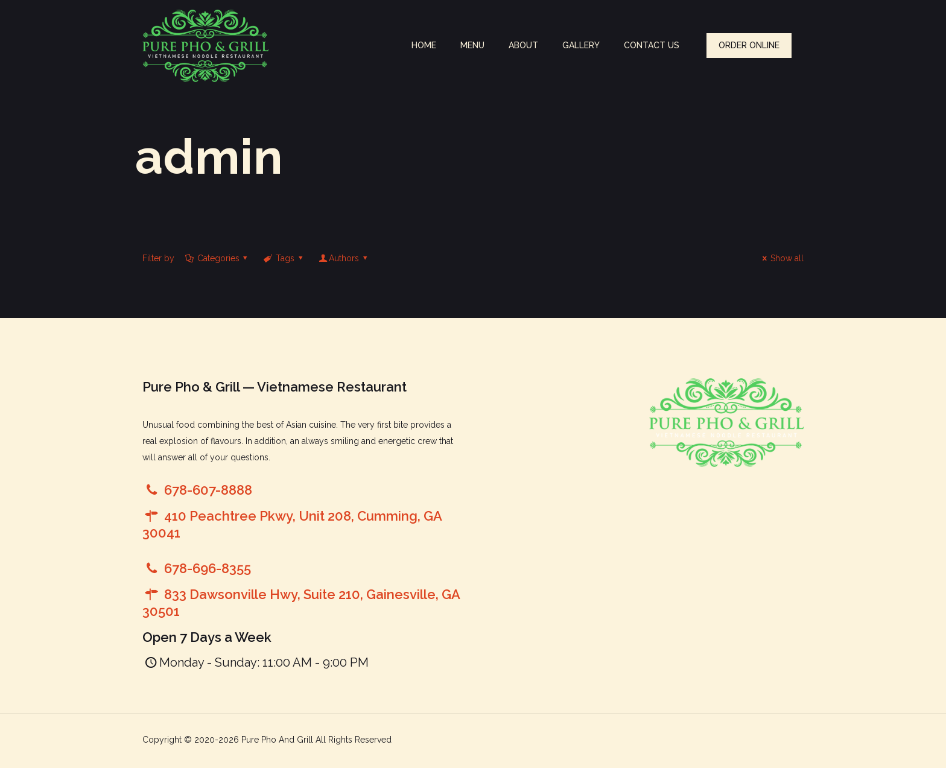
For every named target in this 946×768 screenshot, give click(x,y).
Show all (781, 258)
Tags (284, 258)
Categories (217, 258)
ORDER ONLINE (749, 45)
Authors (343, 258)
